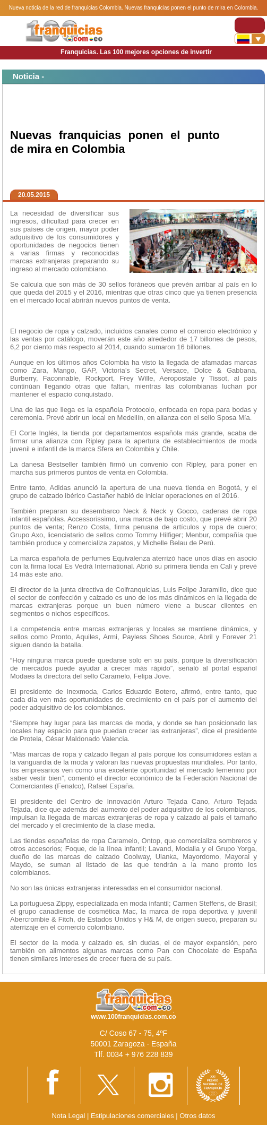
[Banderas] (250, 38)
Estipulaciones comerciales (133, 1116)
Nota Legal (68, 1116)
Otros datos (197, 1116)
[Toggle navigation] (250, 25)
